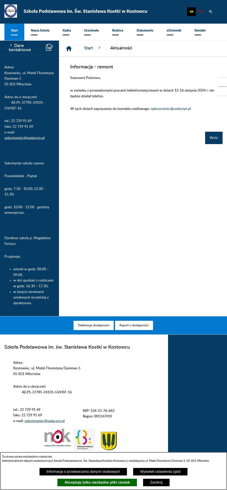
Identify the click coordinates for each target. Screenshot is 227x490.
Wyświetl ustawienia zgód (160, 471)
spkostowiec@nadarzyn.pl (24, 138)
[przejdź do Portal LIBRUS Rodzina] (222, 81)
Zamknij (156, 482)
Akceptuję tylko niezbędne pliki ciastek (97, 482)
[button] (191, 11)
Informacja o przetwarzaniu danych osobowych (83, 471)
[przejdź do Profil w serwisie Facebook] (222, 91)
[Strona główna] (69, 48)
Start (93, 47)
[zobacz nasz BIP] (201, 11)
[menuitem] (14, 32)
